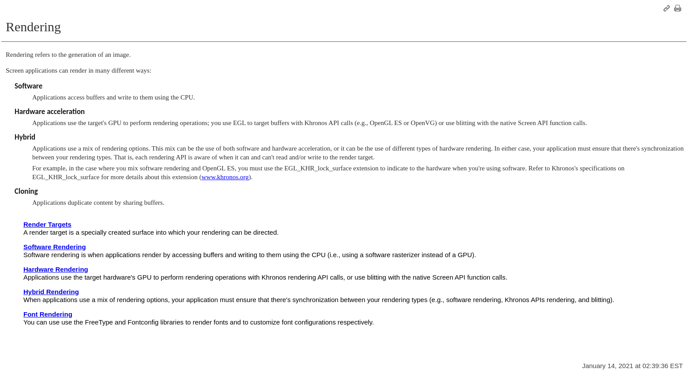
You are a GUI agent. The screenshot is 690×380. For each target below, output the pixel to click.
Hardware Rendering (55, 269)
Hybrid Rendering (51, 291)
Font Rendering (47, 314)
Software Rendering (54, 247)
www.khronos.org (225, 177)
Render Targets (47, 224)
